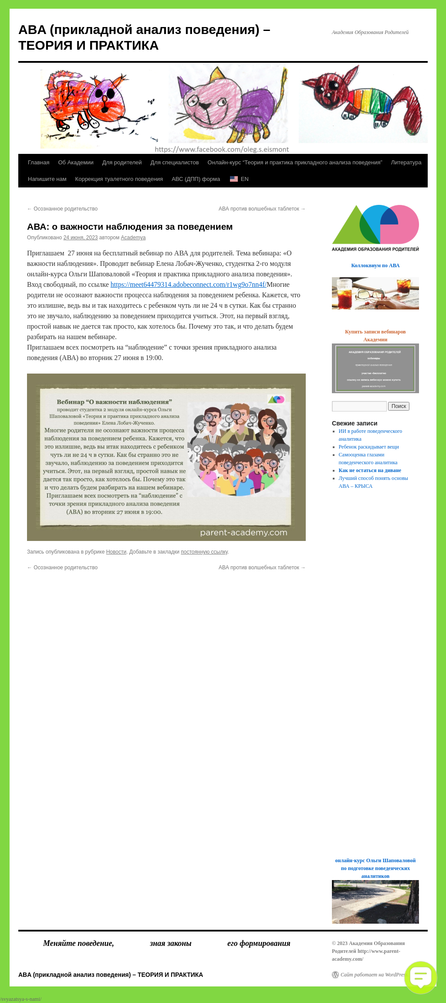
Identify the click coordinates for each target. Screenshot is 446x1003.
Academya (133, 238)
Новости (116, 552)
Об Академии (75, 162)
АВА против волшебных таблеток (262, 209)
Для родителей (122, 162)
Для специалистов (175, 162)
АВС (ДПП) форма (196, 179)
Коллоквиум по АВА (375, 265)
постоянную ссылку (204, 552)
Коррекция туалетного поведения (119, 179)
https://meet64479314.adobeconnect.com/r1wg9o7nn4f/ (189, 284)
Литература (406, 162)
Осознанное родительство (62, 209)
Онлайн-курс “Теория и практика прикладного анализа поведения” (295, 162)
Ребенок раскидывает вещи (369, 447)
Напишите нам (47, 179)
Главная (38, 162)
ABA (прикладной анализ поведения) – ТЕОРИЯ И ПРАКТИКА (110, 974)
